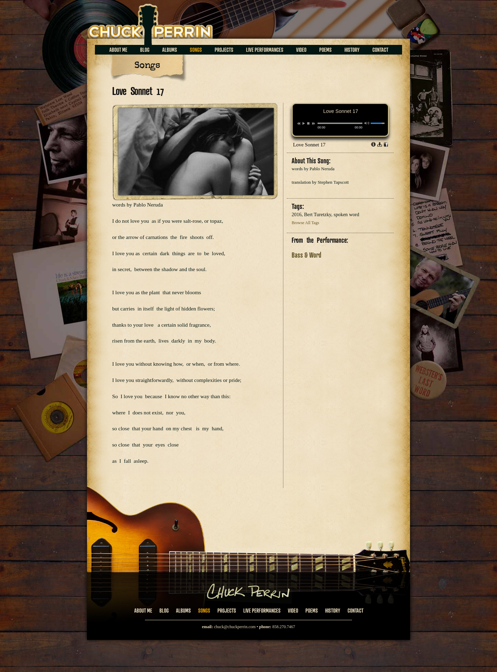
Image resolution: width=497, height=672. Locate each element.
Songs (196, 49)
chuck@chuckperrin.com (235, 626)
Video (301, 49)
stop (308, 123)
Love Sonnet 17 (309, 144)
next (313, 124)
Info (373, 144)
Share (385, 144)
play (303, 123)
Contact (380, 49)
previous (298, 124)
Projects (224, 49)
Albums (169, 49)
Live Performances (264, 49)
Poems (325, 49)
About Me (118, 49)
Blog (144, 49)
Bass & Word (306, 254)
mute (367, 123)
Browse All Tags (305, 222)
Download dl (379, 144)
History (352, 49)
